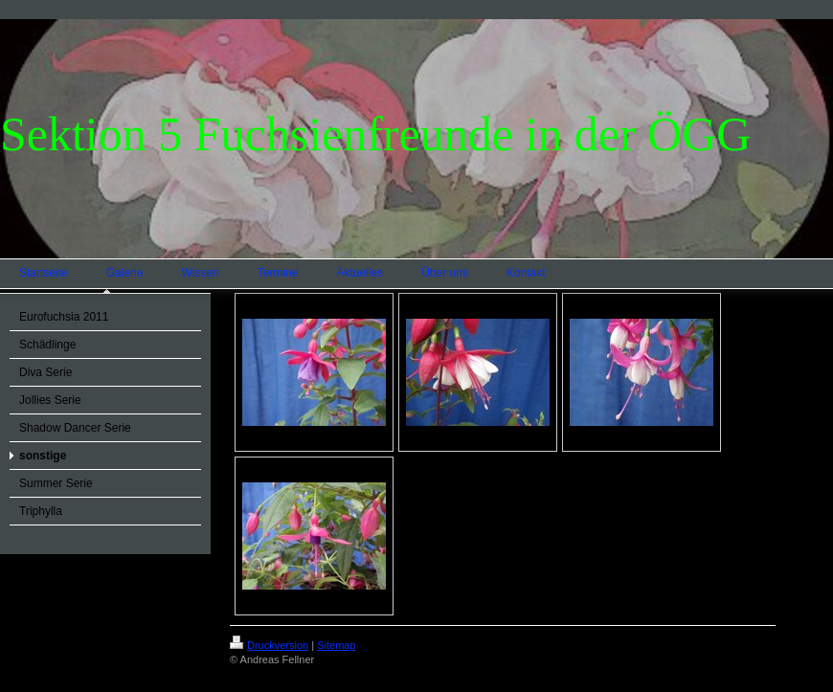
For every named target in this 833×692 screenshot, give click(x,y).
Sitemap (336, 645)
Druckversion (269, 645)
